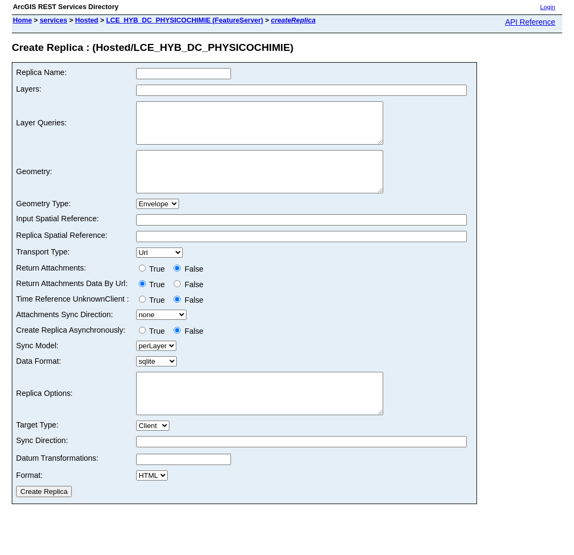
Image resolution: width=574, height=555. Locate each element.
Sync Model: (37, 361)
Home (22, 20)
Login (547, 7)
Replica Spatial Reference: (61, 251)
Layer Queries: (41, 127)
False (188, 285)
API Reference (530, 22)
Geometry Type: (43, 219)
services (53, 20)
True (154, 285)
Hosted (86, 20)
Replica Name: (41, 72)
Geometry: (34, 183)
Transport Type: (43, 268)
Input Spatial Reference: (57, 234)
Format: (29, 499)
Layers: (28, 89)
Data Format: (38, 377)
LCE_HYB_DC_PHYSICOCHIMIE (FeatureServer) (184, 20)
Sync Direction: (42, 464)
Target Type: (37, 449)
